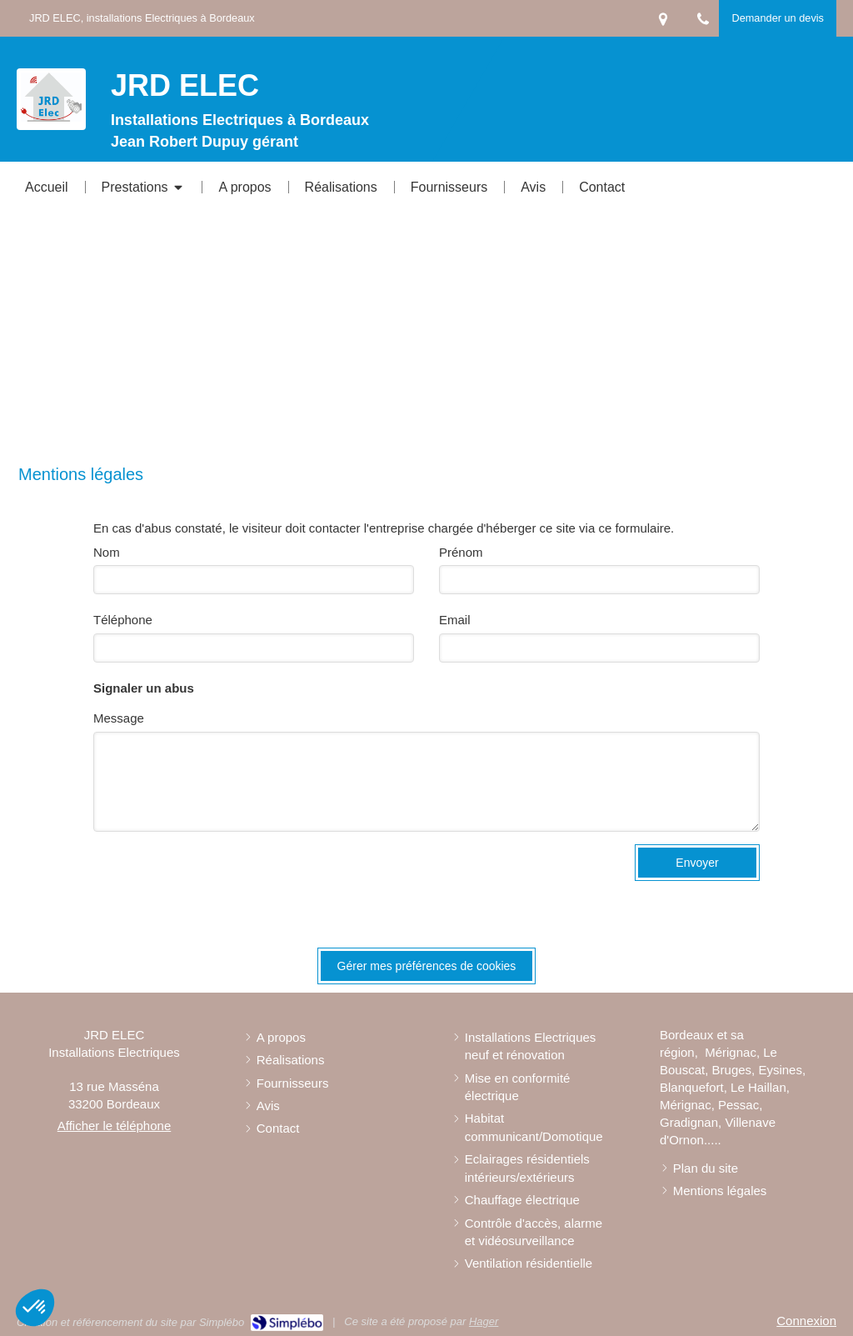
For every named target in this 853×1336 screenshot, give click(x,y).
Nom (106, 552)
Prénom (461, 552)
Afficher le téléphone (114, 1125)
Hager (483, 1321)
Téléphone (122, 620)
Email (455, 620)
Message (118, 718)
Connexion (806, 1320)
